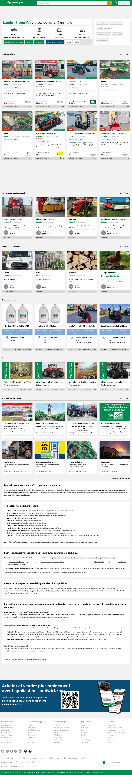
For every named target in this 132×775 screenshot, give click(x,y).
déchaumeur (25, 518)
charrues (33, 518)
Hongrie (88, 615)
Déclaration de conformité (24, 762)
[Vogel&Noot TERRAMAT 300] (50, 135)
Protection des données (64, 758)
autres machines (119, 568)
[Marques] (30, 751)
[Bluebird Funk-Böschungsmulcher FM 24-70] (17, 84)
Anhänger (31, 742)
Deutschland (111, 730)
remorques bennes (21, 520)
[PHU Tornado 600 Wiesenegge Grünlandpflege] (82, 135)
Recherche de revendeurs (55, 42)
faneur (39, 513)
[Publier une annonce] (115, 3)
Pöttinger (65, 591)
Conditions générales (81, 758)
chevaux (49, 562)
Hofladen (57, 742)
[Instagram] (7, 751)
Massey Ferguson (30, 591)
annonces (29, 42)
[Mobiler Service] (17, 457)
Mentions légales (7, 762)
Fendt (46, 511)
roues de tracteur (28, 525)
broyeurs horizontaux (27, 523)
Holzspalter (31, 737)
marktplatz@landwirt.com (97, 772)
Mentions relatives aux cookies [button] (43, 758)
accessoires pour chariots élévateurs (87, 535)
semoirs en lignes (40, 523)
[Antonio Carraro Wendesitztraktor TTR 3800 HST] (50, 84)
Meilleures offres (8, 54)
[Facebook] (11, 751)
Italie (83, 615)
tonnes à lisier (43, 528)
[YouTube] (2, 751)
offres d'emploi (99, 562)
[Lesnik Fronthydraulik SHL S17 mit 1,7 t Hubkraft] (82, 327)
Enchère (76, 42)
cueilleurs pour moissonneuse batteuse (55, 530)
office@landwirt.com (39, 659)
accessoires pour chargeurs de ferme (63, 535)
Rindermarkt (58, 732)
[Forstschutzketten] (82, 457)
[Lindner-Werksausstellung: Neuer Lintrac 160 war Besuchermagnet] (82, 420)
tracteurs (66, 558)
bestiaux (43, 562)
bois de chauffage (109, 558)
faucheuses (25, 513)
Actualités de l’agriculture (11, 398)
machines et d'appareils (39, 588)
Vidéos (68, 42)
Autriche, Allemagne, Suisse (72, 615)
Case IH (121, 588)
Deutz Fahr (49, 591)
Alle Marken (5, 740)
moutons (56, 562)
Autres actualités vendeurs (121, 478)
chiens (62, 562)
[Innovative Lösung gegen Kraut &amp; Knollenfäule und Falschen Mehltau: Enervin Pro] (50, 420)
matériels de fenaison (76, 558)
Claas (60, 511)
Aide (4, 766)
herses (19, 518)
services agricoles (102, 40)
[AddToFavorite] (30, 62)
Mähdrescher (32, 727)
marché (63, 492)
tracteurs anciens (68, 511)
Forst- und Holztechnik (61, 730)
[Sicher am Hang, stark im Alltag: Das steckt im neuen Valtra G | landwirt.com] (115, 376)
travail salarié (122, 562)
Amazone (79, 591)
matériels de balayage (48, 533)
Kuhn (55, 591)
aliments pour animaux (104, 29)
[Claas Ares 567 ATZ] (82, 84)
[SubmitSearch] (109, 3)
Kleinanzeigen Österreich (115, 727)
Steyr (98, 588)
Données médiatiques (23, 758)
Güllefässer (31, 735)
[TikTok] (15, 751)
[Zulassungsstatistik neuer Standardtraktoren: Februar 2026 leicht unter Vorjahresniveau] (115, 420)
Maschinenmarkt (6, 725)
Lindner (115, 588)
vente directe (117, 34)
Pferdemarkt (58, 735)
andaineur (33, 513)
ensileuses (71, 530)
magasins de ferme (90, 558)
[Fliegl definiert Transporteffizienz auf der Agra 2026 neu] (17, 420)
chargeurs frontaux (22, 535)
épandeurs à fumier (55, 528)
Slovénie (94, 615)
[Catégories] (25, 751)
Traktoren (31, 725)
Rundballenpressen (34, 730)
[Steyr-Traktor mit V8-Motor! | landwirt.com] (50, 376)
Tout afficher (125, 54)
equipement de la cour (68, 568)
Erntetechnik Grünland (61, 727)
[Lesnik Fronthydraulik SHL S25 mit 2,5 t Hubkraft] (115, 327)
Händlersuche (5, 732)
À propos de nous (7, 758)
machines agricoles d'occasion (77, 490)
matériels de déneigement (64, 533)
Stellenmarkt (58, 740)
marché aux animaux (103, 34)
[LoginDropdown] (124, 3)
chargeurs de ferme (34, 533)
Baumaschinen (32, 740)
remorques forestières (45, 516)
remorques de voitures (35, 520)
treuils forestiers (33, 516)
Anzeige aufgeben (6, 742)
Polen (109, 742)
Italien (109, 737)
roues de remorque (40, 525)
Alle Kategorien (6, 737)
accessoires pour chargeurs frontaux (40, 535)
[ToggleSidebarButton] (4, 3)
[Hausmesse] (115, 457)
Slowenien (110, 740)
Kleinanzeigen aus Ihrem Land (13, 193)
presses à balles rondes (49, 513)
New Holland (53, 511)
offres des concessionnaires (14, 42)
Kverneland (72, 591)
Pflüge (30, 732)
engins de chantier (56, 558)
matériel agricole (102, 23)
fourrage (99, 558)
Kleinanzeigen (5, 730)
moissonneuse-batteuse (34, 530)
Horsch (87, 591)
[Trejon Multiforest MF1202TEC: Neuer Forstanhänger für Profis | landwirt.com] (17, 376)
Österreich (110, 725)
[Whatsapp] (20, 751)
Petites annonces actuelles (12, 246)
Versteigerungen (6, 735)
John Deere (40, 511)
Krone (59, 591)
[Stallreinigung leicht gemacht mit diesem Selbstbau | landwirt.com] (82, 376)
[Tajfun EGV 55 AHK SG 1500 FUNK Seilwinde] (115, 135)
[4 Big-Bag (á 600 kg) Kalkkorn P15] (17, 327)
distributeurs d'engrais (31, 528)
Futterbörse (58, 737)
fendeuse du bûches (59, 516)
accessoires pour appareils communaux (96, 568)
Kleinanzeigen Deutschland (116, 732)
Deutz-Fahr (84, 742)
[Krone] (115, 84)
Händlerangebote (6, 727)
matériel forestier (116, 23)
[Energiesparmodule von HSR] (50, 457)
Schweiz (110, 735)
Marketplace (39, 42)
